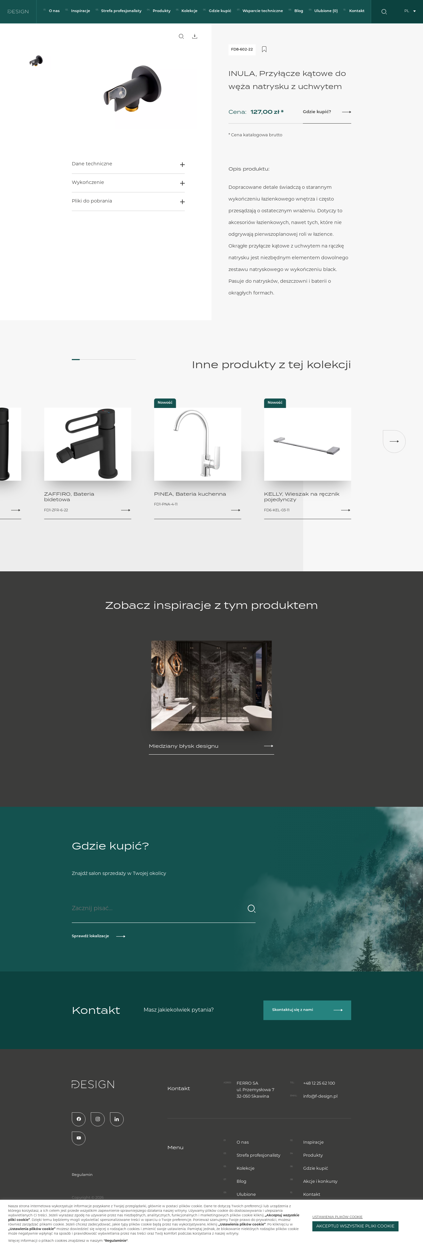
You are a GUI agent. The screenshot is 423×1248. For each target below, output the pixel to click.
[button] (394, 441)
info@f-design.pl (320, 1082)
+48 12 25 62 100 (319, 1069)
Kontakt (357, 11)
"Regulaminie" (116, 1241)
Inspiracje (80, 11)
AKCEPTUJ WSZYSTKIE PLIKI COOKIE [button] (355, 1226)
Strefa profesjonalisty (121, 11)
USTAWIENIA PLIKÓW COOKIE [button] (337, 1217)
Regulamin (68, 1175)
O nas (54, 11)
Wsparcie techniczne (263, 11)
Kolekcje (189, 11)
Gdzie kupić (220, 11)
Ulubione (326, 11)
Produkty (161, 11)
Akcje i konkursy (320, 1196)
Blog (298, 11)
